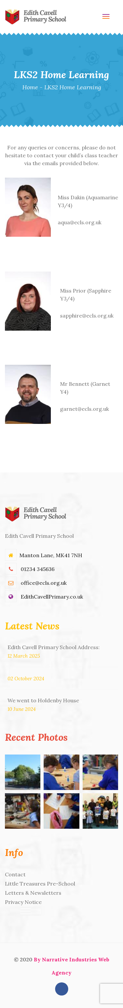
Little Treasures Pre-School (40, 883)
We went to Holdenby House (43, 700)
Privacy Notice (23, 902)
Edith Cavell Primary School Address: (54, 647)
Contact (15, 874)
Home (30, 87)
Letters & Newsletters (33, 892)
